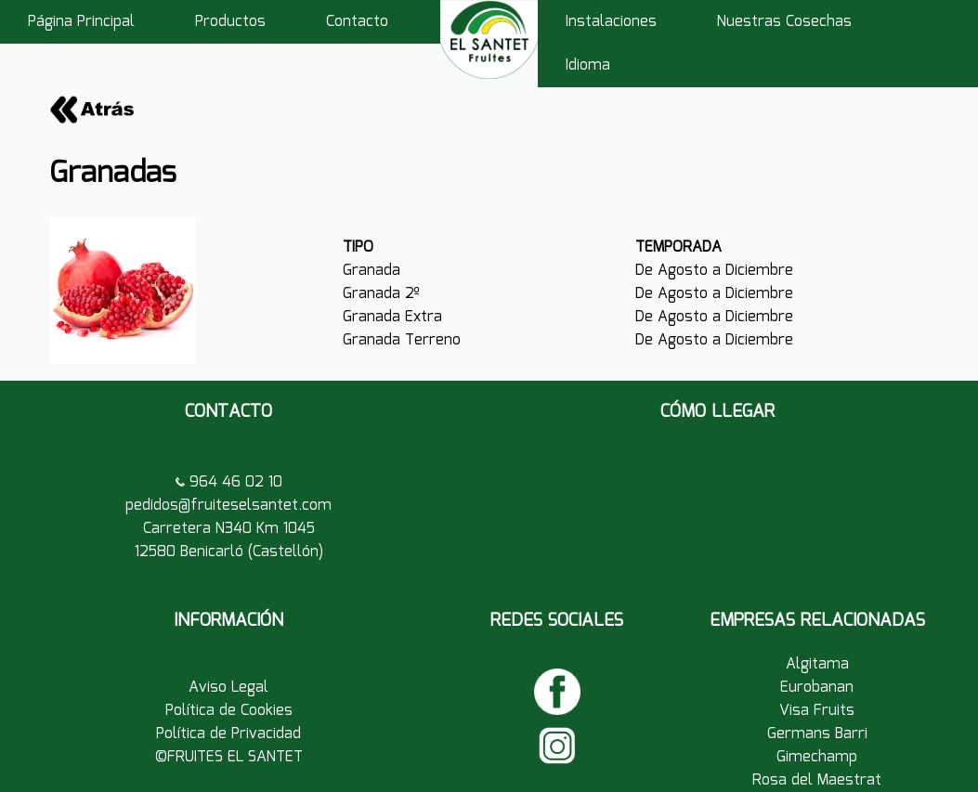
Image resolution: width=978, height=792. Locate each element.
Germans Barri (817, 734)
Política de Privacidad (228, 734)
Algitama (817, 664)
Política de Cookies (229, 710)
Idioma (588, 65)
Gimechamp (816, 757)
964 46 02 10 (233, 482)
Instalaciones (611, 21)
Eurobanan (817, 687)
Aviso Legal (228, 687)
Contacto (357, 21)
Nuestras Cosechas (784, 21)
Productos (230, 21)
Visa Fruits (816, 710)
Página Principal (81, 21)
